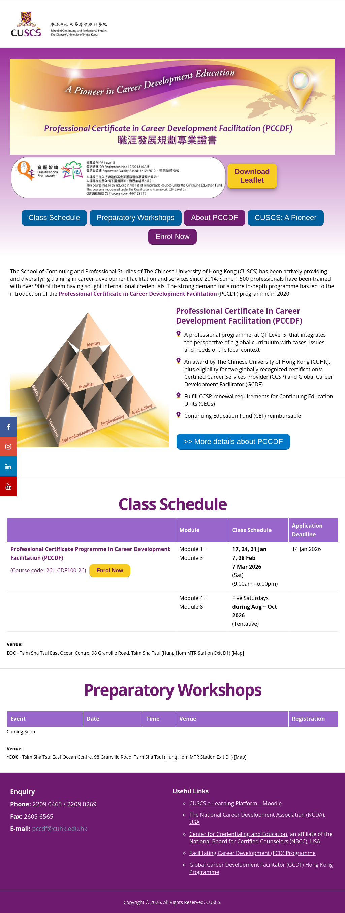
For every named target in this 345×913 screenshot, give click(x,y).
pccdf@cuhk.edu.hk (59, 828)
